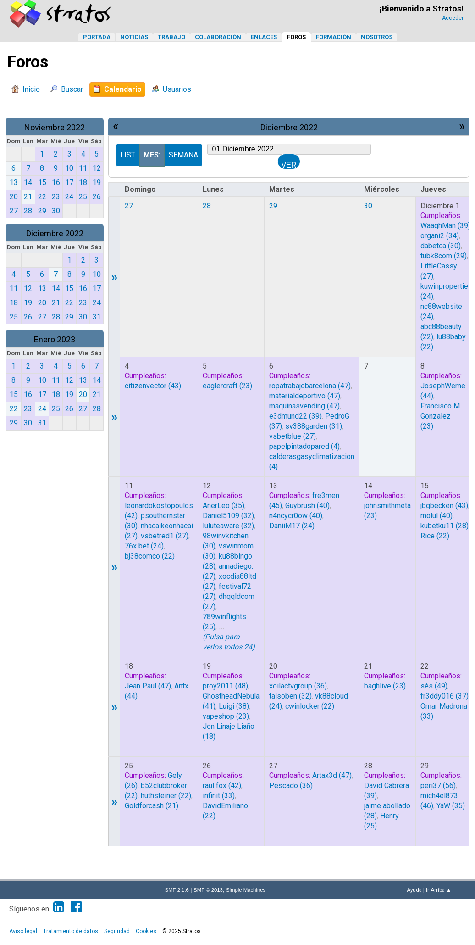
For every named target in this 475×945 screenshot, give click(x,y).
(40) (307, 505)
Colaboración (218, 37)
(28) (444, 525)
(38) (234, 706)
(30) (440, 245)
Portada (96, 37)
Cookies (146, 931)
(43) (153, 385)
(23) (227, 385)
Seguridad (117, 931)
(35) (223, 505)
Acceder (453, 18)
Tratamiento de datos (70, 931)
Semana (183, 155)
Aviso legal (23, 931)
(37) (444, 696)
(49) (433, 686)
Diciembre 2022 (54, 233)
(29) (443, 256)
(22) (150, 556)
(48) (225, 686)
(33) (219, 795)
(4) (304, 446)
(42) (222, 785)
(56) (438, 785)
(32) (228, 515)
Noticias (134, 37)
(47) (310, 385)
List (127, 155)
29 (273, 205)
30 (368, 205)
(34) (439, 235)
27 (129, 205)
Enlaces (264, 37)
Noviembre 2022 (54, 127)
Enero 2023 (54, 339)
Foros (296, 37)
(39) (445, 225)
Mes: (152, 155)
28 (207, 205)
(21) (151, 805)
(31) (313, 426)
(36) (298, 686)
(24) (144, 546)
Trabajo (171, 37)
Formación (333, 37)
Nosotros (376, 37)
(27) (292, 436)
